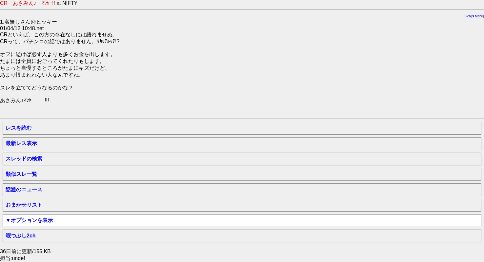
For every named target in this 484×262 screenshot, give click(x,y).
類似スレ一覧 (21, 174)
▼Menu (477, 16)
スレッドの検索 (24, 158)
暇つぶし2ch (21, 235)
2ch (468, 16)
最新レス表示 (21, 143)
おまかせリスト (24, 205)
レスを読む (19, 128)
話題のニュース (24, 189)
